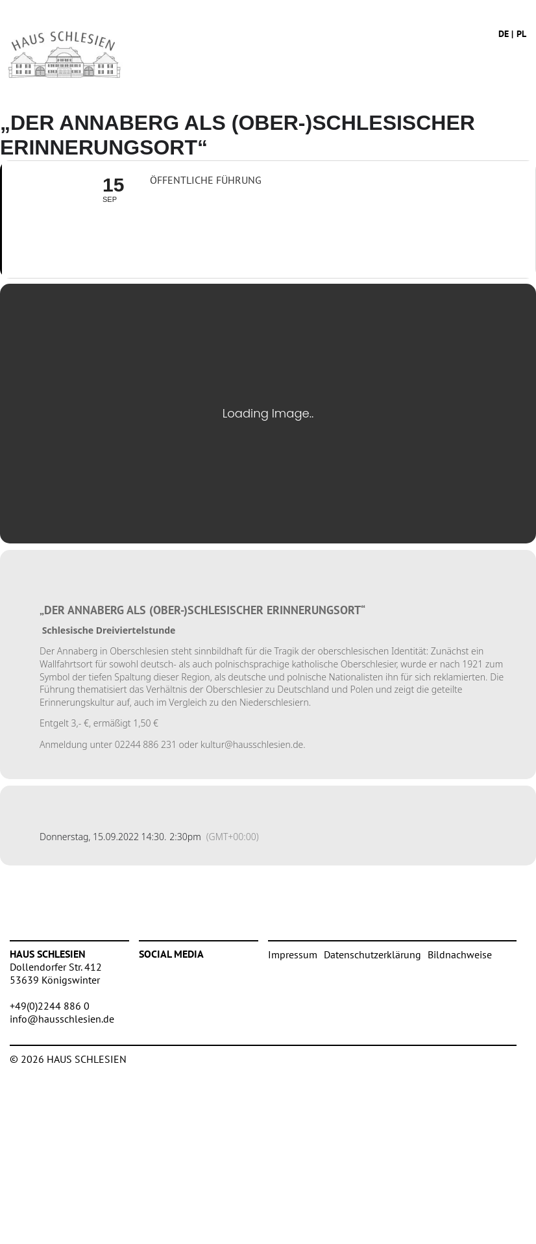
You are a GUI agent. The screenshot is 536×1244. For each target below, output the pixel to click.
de (503, 34)
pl (521, 34)
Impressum (292, 954)
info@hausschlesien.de (62, 1018)
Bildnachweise (460, 954)
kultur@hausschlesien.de (252, 744)
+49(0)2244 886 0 (50, 1005)
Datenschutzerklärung (372, 954)
